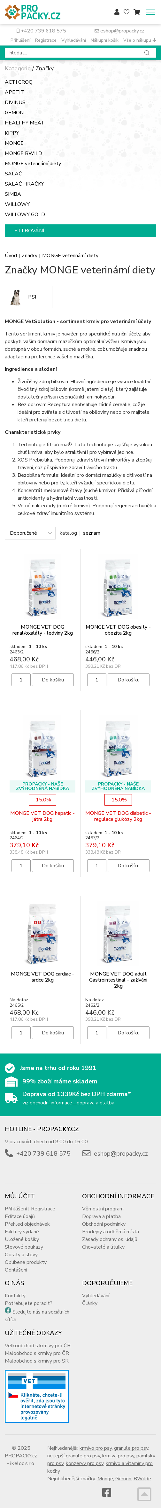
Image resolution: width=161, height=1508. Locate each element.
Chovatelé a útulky (103, 1247)
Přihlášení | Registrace (30, 1208)
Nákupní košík (105, 40)
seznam (91, 533)
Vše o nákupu (139, 40)
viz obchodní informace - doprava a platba (68, 1102)
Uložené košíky (22, 1239)
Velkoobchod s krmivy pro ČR (38, 1345)
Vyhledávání (73, 40)
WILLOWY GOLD (25, 214)
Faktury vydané (22, 1231)
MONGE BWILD (23, 153)
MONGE (14, 143)
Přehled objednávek (27, 1224)
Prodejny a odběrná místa (110, 1231)
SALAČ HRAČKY (24, 183)
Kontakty (15, 1295)
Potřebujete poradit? (28, 1303)
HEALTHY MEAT (25, 122)
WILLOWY (17, 204)
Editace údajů (20, 1216)
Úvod (11, 255)
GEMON (14, 112)
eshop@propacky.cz (119, 30)
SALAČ (13, 173)
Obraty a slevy (21, 1254)
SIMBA (13, 194)
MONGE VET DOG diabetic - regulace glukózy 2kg (118, 816)
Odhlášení (16, 1269)
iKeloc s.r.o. (22, 1463)
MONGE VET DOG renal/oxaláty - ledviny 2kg (42, 630)
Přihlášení (20, 40)
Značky (29, 255)
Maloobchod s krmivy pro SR (37, 1360)
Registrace (46, 40)
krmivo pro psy (96, 1448)
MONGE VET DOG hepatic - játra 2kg (42, 816)
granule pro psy (131, 1448)
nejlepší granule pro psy (73, 1455)
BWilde (142, 1478)
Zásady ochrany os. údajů (109, 1239)
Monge (105, 1478)
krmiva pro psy (118, 1455)
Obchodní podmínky (104, 1224)
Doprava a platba (101, 1216)
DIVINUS (15, 102)
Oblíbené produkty (26, 1262)
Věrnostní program (103, 1208)
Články (89, 1303)
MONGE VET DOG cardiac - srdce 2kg (42, 976)
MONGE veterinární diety (33, 163)
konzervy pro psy (84, 1463)
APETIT (14, 92)
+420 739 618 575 (41, 30)
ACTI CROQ (19, 82)
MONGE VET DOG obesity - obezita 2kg (118, 630)
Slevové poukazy (24, 1247)
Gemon (123, 1478)
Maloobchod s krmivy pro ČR (37, 1353)
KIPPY (12, 133)
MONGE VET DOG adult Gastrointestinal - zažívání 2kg (118, 980)
